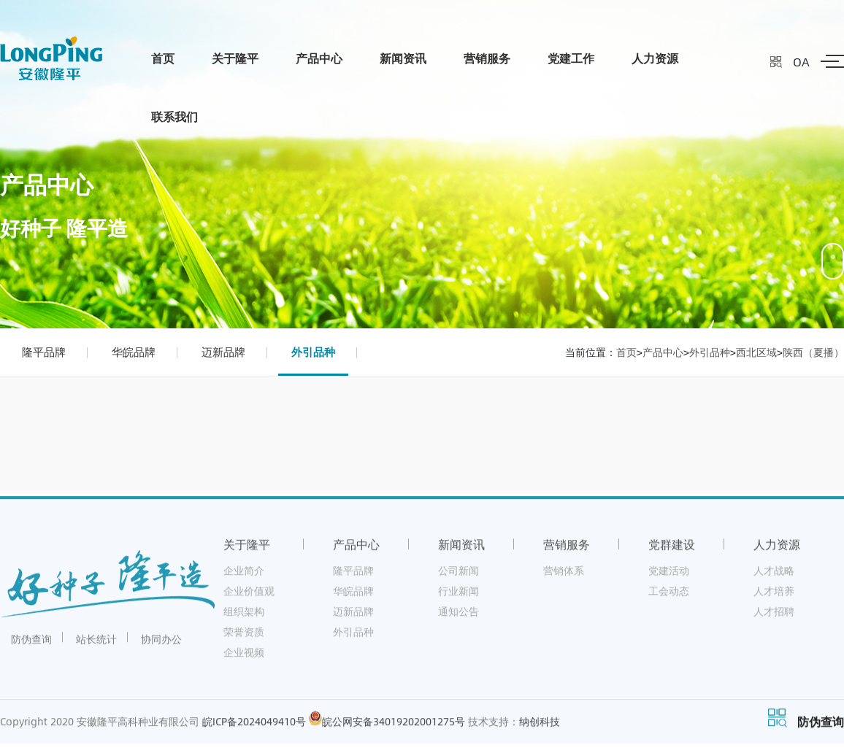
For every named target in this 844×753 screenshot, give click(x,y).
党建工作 (571, 58)
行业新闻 (458, 592)
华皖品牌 (134, 352)
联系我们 (174, 116)
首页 (162, 58)
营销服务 (487, 58)
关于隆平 (235, 58)
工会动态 (668, 592)
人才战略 (773, 572)
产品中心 (319, 58)
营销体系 (563, 572)
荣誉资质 (243, 633)
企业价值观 (249, 592)
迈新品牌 (223, 352)
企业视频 (243, 653)
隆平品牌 (44, 352)
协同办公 (161, 640)
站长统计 (96, 640)
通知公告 (458, 612)
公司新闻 (458, 572)
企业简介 (243, 572)
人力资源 (655, 58)
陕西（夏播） (813, 352)
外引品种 (313, 352)
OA (801, 61)
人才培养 (773, 592)
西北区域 (756, 352)
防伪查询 (31, 640)
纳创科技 (539, 723)
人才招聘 (773, 612)
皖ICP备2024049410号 (254, 723)
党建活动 (668, 572)
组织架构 (243, 612)
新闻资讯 (403, 58)
